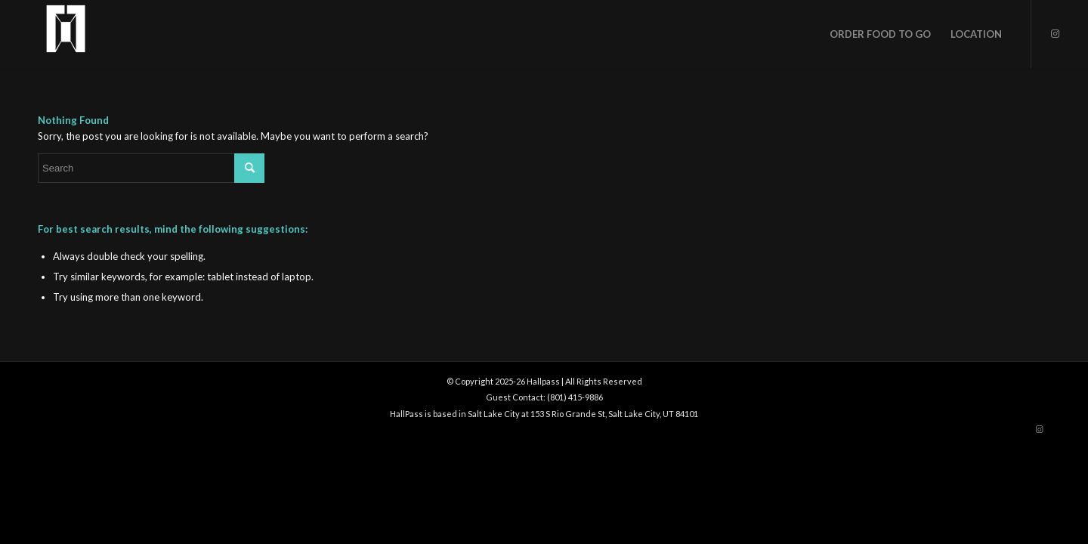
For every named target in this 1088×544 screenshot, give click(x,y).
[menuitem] (880, 34)
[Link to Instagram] (1054, 33)
